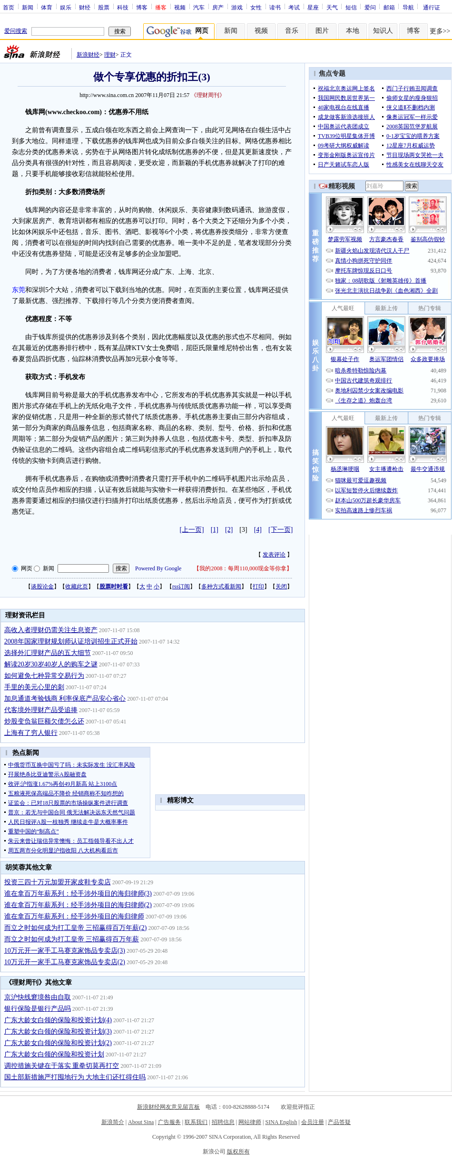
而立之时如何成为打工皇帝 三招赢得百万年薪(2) (75, 927)
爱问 (370, 7)
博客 (141, 7)
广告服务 (169, 1122)
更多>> (440, 31)
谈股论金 (42, 586)
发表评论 (274, 554)
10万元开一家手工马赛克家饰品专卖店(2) (64, 962)
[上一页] (191, 529)
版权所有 (238, 1151)
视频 (180, 7)
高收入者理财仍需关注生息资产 (51, 630)
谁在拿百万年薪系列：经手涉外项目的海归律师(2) (78, 905)
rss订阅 (181, 586)
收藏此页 (76, 586)
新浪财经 (88, 54)
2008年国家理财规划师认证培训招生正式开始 (71, 641)
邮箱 (389, 7)
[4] (258, 529)
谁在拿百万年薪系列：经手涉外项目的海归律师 (74, 916)
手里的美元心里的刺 (34, 687)
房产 (218, 7)
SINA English (281, 1122)
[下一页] (280, 529)
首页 (8, 7)
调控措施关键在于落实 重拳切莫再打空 (61, 1065)
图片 (322, 30)
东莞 (18, 289)
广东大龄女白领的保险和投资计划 (54, 1054)
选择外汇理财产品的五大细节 (47, 652)
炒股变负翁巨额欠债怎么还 (44, 721)
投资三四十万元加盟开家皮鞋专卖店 (57, 882)
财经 (84, 7)
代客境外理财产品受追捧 (41, 709)
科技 (122, 7)
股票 (103, 7)
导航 (408, 7)
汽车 (199, 7)
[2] (229, 529)
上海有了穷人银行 (31, 732)
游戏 (237, 7)
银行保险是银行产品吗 (37, 1008)
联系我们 (196, 1122)
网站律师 (249, 1122)
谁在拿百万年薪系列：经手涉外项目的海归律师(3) (78, 893)
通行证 (431, 7)
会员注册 (312, 1122)
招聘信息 (223, 1122)
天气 (332, 7)
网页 (26, 568)
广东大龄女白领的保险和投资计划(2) (58, 1042)
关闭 (281, 586)
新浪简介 (112, 1122)
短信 (351, 7)
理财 (110, 54)
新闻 (27, 7)
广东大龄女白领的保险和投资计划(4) (58, 1020)
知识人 (383, 30)
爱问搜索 (15, 31)
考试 (294, 7)
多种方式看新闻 (221, 586)
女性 (256, 7)
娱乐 (65, 7)
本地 (352, 30)
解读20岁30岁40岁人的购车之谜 (51, 664)
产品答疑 (339, 1122)
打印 (258, 586)
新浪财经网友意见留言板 (168, 1107)
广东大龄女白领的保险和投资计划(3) (58, 1031)
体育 (46, 7)
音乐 (291, 30)
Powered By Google (158, 568)
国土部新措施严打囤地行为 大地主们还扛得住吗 (75, 1077)
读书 (275, 7)
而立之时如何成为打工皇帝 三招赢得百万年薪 (71, 939)
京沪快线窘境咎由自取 (37, 997)
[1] (214, 529)
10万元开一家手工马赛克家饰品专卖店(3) (64, 950)
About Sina (141, 1122)
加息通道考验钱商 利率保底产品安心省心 (65, 698)
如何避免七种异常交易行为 (44, 675)
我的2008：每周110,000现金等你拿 (242, 568)
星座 (313, 7)
